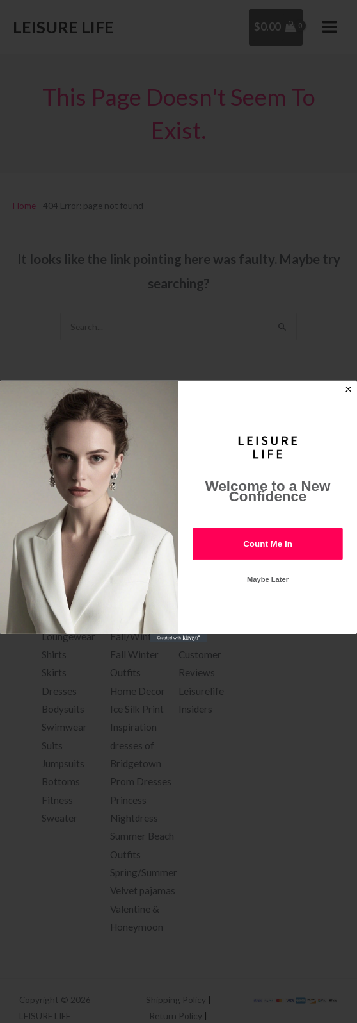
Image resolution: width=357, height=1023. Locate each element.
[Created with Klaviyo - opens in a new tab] (178, 638)
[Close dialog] (348, 389)
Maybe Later (268, 579)
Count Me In (267, 543)
